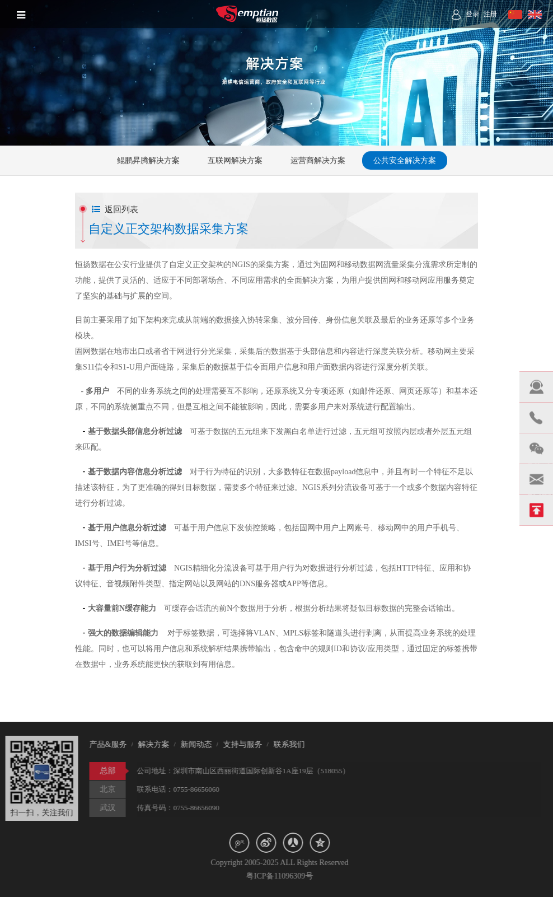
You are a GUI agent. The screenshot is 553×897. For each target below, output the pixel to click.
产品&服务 (105, 744)
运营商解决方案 (317, 161)
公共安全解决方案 (404, 161)
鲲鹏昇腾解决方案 (148, 161)
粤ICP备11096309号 (282, 876)
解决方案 (151, 744)
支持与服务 (240, 744)
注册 (490, 14)
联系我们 (286, 744)
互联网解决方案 (235, 161)
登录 (472, 14)
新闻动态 (193, 744)
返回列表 (115, 209)
